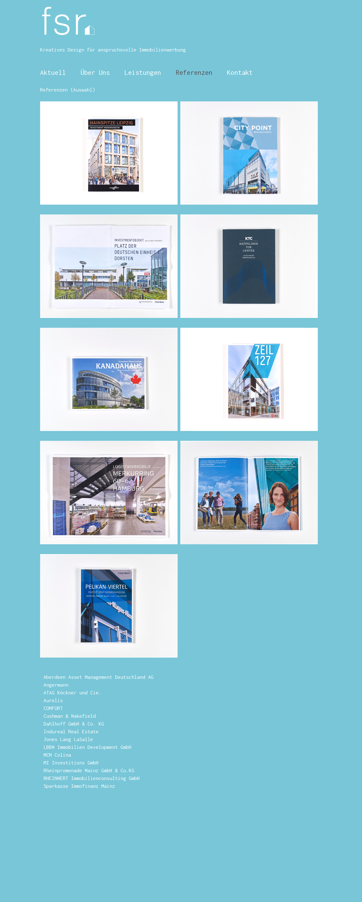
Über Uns (93, 72)
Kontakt (240, 72)
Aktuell (53, 72)
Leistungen (142, 72)
